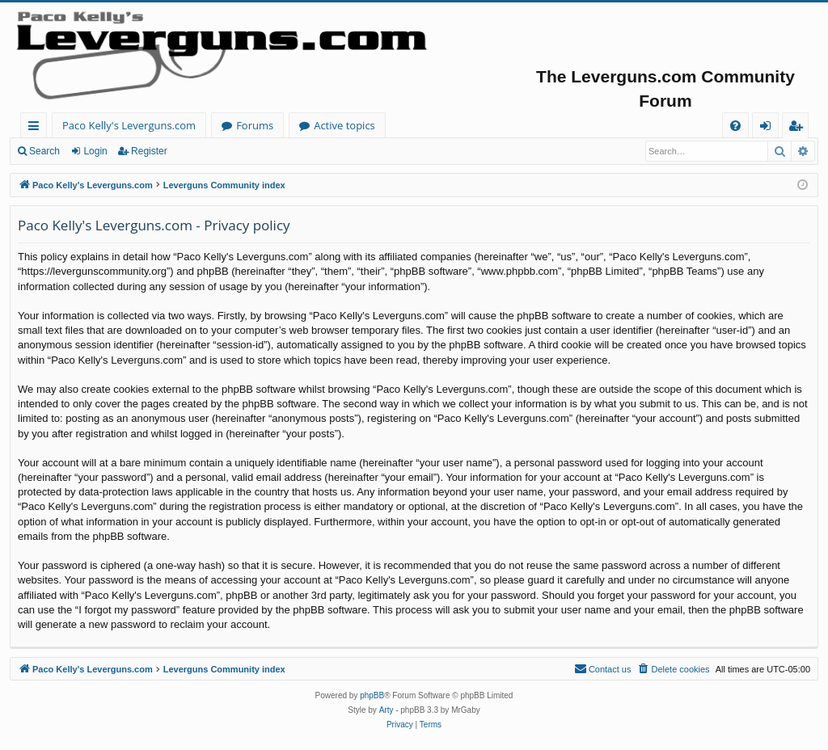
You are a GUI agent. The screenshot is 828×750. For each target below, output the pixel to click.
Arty (386, 710)
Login (95, 151)
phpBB (372, 695)
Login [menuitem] (768, 128)
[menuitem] (735, 125)
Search (44, 151)
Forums (254, 125)
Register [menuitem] (799, 128)
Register (149, 151)
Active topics (344, 125)
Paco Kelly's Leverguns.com (129, 125)
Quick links (36, 128)
